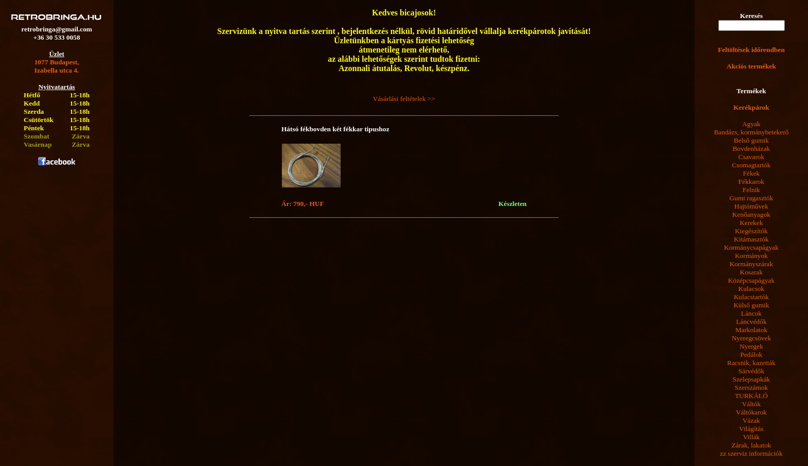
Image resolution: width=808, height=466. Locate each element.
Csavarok (751, 157)
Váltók (751, 404)
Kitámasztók (751, 239)
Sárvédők (751, 371)
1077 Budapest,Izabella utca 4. (57, 66)
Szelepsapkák (751, 379)
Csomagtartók (751, 165)
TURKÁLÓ (751, 396)
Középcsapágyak (751, 280)
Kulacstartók (751, 297)
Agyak (751, 124)
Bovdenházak (751, 148)
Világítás (751, 429)
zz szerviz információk (751, 453)
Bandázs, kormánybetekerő (751, 132)
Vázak (751, 420)
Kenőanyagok (751, 214)
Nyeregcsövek (751, 338)
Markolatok (751, 330)
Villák (751, 437)
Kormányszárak (751, 264)
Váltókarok (751, 412)
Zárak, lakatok (751, 445)
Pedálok (751, 354)
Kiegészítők (751, 231)
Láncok (751, 313)
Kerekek (751, 223)
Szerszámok (751, 387)
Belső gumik (751, 140)
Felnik (751, 190)
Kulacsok (751, 288)
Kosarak (751, 272)
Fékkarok (751, 181)
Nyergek (751, 346)
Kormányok (751, 256)
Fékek (751, 173)
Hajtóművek (751, 206)
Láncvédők (751, 321)
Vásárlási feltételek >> (404, 98)
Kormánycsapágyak (751, 247)
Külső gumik (751, 305)
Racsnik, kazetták (751, 363)
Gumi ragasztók (751, 198)
